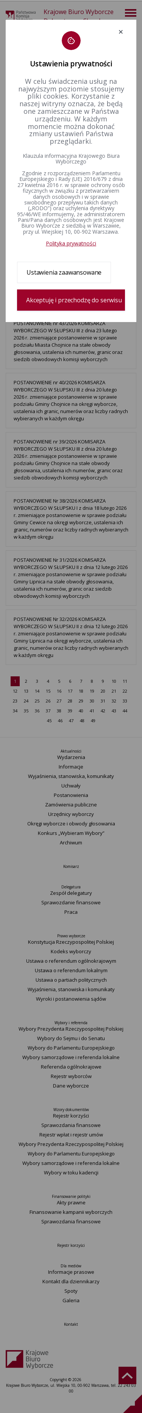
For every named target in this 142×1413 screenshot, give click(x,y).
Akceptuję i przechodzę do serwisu (74, 300)
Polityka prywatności (71, 243)
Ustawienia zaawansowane (64, 272)
